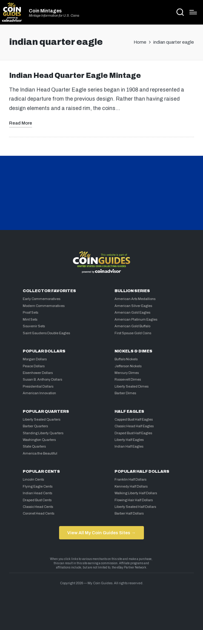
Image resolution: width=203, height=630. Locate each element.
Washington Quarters (39, 440)
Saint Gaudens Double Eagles (46, 333)
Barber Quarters (35, 426)
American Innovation (39, 393)
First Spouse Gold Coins (133, 333)
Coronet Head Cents (38, 513)
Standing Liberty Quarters (43, 433)
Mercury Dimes (127, 373)
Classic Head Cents (38, 506)
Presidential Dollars (38, 386)
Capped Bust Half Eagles (134, 419)
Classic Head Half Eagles (134, 426)
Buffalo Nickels (126, 359)
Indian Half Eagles (129, 446)
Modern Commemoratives (44, 306)
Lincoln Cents (33, 479)
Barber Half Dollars (129, 513)
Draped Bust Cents (37, 500)
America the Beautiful (40, 453)
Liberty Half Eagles (129, 440)
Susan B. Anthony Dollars (42, 379)
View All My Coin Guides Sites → (101, 532)
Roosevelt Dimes (128, 379)
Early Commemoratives (41, 299)
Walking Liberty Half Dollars (136, 493)
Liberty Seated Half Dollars (135, 506)
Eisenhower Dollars (38, 373)
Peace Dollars (34, 366)
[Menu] (193, 12)
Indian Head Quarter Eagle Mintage (75, 75)
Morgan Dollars (35, 359)
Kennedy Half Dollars (131, 486)
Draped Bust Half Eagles (133, 433)
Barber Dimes (125, 393)
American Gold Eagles (132, 312)
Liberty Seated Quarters (41, 419)
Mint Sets (30, 319)
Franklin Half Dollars (130, 479)
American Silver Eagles (133, 306)
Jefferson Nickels (128, 366)
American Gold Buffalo (132, 326)
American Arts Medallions (135, 299)
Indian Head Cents (37, 493)
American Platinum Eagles (136, 319)
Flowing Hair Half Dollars (134, 500)
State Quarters (34, 446)
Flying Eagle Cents (37, 486)
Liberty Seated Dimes (131, 386)
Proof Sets (30, 312)
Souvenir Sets (34, 326)
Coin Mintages (45, 10)
